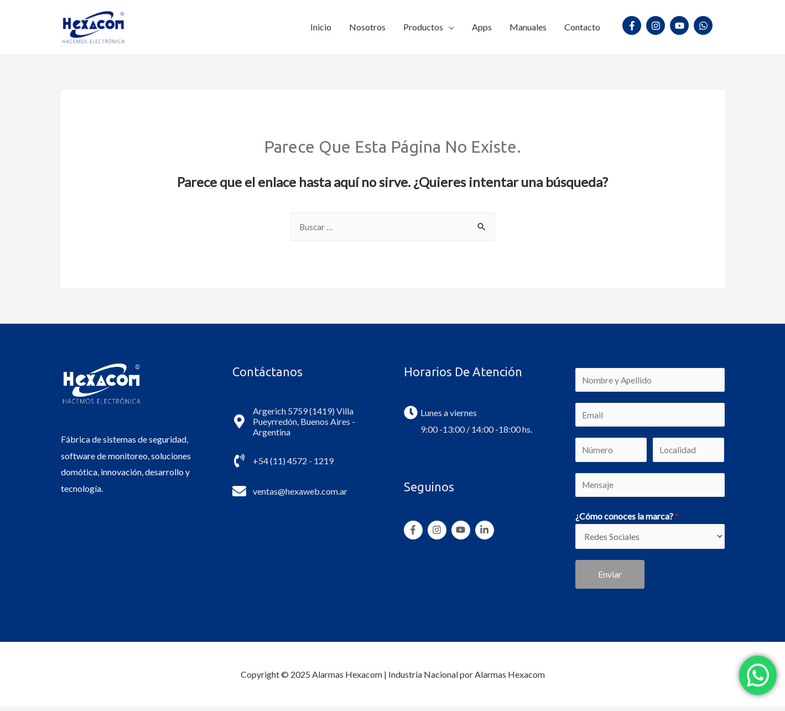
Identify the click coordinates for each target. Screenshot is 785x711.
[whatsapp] (704, 25)
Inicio (320, 26)
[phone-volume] (283, 460)
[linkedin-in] (486, 529)
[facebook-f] (633, 25)
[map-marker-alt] (307, 421)
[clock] (440, 412)
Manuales (528, 26)
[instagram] (657, 25)
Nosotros (367, 26)
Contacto (582, 26)
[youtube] (681, 25)
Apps (482, 26)
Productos (423, 26)
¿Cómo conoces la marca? (627, 519)
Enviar (610, 579)
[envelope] (289, 490)
